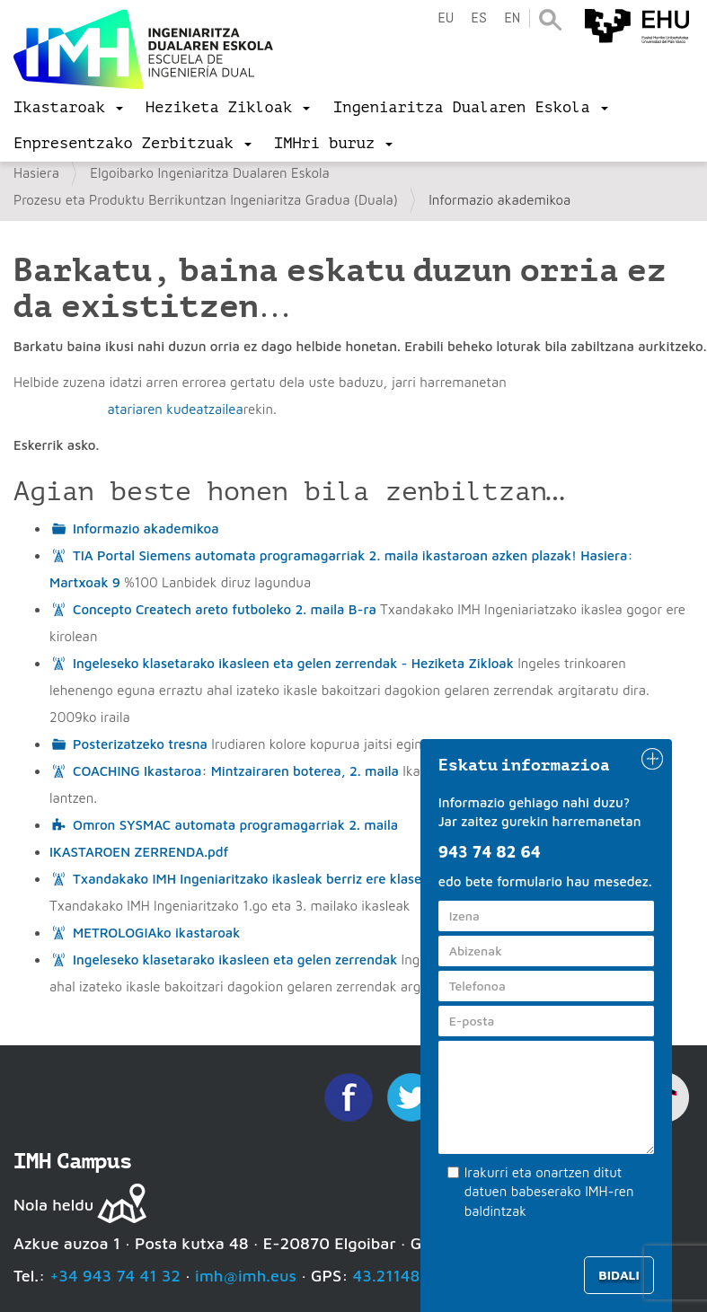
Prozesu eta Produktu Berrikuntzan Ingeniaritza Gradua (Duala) (205, 199)
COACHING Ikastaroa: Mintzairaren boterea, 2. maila (236, 771)
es (479, 18)
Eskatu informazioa (524, 765)
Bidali (618, 1274)
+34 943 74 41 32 (115, 1275)
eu (445, 18)
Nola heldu (53, 1204)
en (512, 18)
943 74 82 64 (489, 851)
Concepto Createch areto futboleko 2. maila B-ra (224, 609)
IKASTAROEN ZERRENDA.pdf (138, 851)
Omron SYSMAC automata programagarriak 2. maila (235, 824)
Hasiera (36, 173)
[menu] (68, 108)
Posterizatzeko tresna (140, 744)
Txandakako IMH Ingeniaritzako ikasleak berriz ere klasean (255, 878)
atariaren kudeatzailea (175, 409)
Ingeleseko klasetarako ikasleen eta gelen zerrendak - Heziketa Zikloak (293, 663)
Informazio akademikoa (146, 528)
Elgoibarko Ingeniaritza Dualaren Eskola (210, 173)
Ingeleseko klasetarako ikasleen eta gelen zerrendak (235, 959)
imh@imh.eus (245, 1275)
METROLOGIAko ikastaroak (156, 932)
